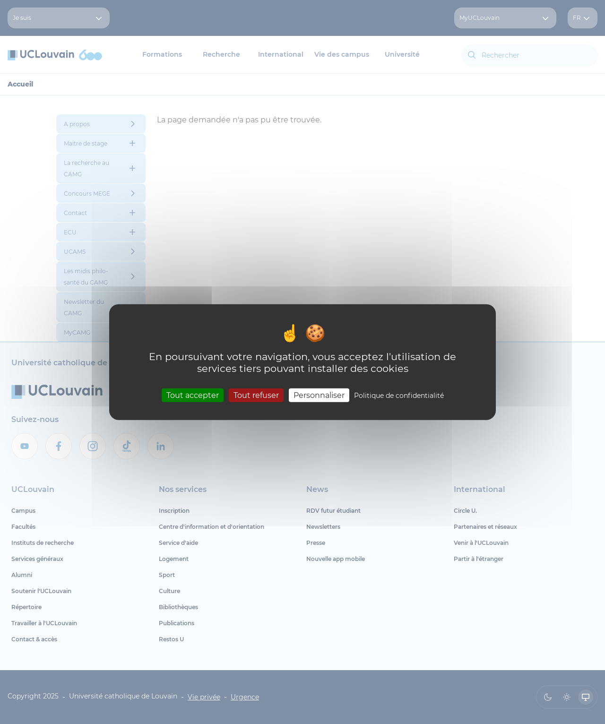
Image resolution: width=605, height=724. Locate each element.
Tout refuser (256, 394)
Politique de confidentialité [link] (399, 395)
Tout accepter (192, 394)
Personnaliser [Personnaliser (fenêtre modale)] (319, 394)
